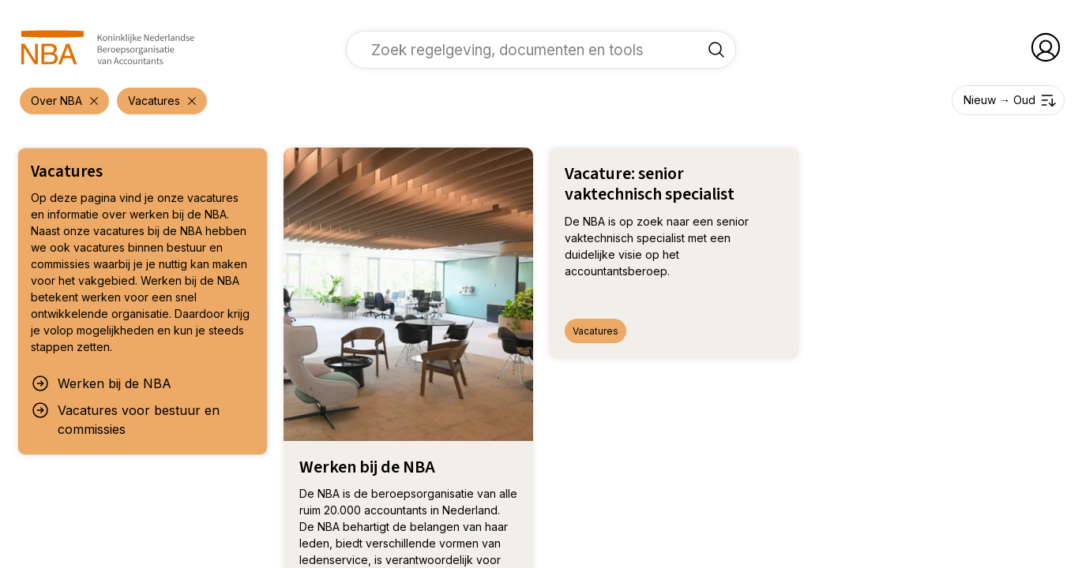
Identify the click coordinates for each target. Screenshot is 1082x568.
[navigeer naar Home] (107, 47)
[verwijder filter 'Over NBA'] (64, 101)
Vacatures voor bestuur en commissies (125, 419)
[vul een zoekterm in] (529, 50)
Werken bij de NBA (101, 383)
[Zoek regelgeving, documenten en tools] (716, 49)
